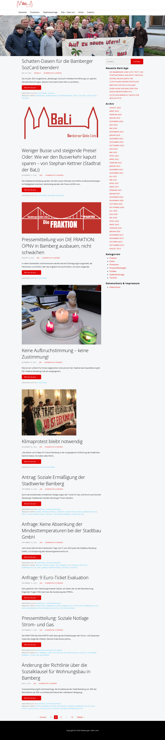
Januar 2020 (114, 231)
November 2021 (116, 173)
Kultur (112, 261)
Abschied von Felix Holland (122, 85)
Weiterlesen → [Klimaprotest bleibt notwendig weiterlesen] (31, 461)
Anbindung (51, 606)
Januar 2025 (114, 118)
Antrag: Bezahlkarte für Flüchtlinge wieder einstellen (124, 80)
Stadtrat (49, 514)
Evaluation (78, 606)
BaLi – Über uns (68, 12)
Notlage (56, 653)
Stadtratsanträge (50, 12)
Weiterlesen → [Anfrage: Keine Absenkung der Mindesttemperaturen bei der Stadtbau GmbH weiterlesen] (31, 557)
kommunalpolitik (90, 512)
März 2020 (114, 224)
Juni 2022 (113, 149)
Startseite (22, 12)
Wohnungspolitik (75, 708)
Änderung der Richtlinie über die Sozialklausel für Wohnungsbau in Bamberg (56, 671)
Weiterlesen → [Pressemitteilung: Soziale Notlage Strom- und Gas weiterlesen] (31, 644)
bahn (58, 606)
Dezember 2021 (116, 169)
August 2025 (115, 107)
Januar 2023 (114, 135)
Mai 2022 (113, 152)
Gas (69, 565)
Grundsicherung (65, 95)
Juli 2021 (113, 176)
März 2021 (114, 187)
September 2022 (116, 145)
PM (62, 653)
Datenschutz (114, 287)
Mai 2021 (113, 180)
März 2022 (114, 159)
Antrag (46, 565)
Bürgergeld (40, 95)
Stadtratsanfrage (67, 608)
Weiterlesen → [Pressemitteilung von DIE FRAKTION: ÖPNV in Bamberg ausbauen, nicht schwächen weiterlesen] (31, 272)
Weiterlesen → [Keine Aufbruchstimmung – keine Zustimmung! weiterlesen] (31, 377)
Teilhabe (25, 98)
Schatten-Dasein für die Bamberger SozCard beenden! (57, 64)
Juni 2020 (113, 214)
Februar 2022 (115, 162)
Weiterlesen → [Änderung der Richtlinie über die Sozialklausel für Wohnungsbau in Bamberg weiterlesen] (31, 698)
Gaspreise (60, 512)
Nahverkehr (31, 608)
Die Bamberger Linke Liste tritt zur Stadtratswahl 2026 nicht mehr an (126, 73)
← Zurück (42, 717)
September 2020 (116, 207)
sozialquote (45, 708)
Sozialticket (92, 95)
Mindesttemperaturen (51, 567)
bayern (38, 512)
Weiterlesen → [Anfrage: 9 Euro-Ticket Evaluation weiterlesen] (31, 597)
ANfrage (39, 565)
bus (71, 606)
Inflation (83, 565)
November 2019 (116, 238)
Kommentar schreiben (53, 73)
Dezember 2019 (116, 235)
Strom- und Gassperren (39, 655)
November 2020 (116, 200)
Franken (45, 512)
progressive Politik (50, 608)
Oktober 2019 (115, 242)
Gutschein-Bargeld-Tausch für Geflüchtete (124, 96)
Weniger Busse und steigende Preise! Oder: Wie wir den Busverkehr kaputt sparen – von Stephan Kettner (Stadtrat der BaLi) (61, 160)
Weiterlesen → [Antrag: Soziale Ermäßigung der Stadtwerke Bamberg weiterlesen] (31, 503)
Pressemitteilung (71, 653)
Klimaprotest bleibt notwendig (52, 441)
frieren (53, 512)
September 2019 (116, 245)
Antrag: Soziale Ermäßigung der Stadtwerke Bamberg (53, 480)
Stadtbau (65, 567)
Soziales (51, 93)
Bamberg (63, 565)
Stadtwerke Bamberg (62, 514)
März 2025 (114, 111)
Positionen (34, 12)
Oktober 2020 (115, 204)
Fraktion (90, 12)
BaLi (57, 565)
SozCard (82, 95)
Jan (38, 258)
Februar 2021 (115, 190)
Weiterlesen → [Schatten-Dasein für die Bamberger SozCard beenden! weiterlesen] (31, 87)
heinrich (37, 73)
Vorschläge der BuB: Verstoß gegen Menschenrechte (123, 90)
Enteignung (62, 706)
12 (72, 717)
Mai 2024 (113, 128)
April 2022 (114, 156)
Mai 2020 (113, 217)
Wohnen (63, 708)
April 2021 (114, 183)
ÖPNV (75, 95)
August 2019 (115, 248)
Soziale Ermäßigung (35, 514)
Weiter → (81, 717)
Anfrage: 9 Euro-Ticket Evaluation (55, 577)
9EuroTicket (40, 606)
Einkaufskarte (52, 95)
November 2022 (116, 142)
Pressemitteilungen (56, 195)
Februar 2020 (115, 228)
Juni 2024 (113, 125)
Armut (52, 565)
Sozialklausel (33, 708)
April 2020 (114, 221)
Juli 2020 (113, 211)
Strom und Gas (78, 514)
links (24, 514)
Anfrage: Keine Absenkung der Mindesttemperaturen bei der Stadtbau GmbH (61, 530)
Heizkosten (69, 512)
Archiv (81, 12)
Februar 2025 (115, 114)
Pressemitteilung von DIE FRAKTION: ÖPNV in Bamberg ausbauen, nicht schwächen (58, 245)
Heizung (78, 512)
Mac (41, 175)
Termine (113, 277)
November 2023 (116, 132)
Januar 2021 (114, 193)
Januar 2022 (114, 166)
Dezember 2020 (116, 197)
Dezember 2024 (116, 121)
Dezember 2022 (116, 138)
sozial (24, 708)
